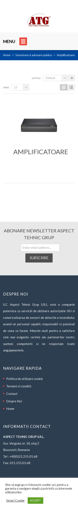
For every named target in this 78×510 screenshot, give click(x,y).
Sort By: (36, 78)
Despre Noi (14, 401)
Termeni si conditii (18, 386)
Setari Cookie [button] (15, 500)
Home (6, 55)
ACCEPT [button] (35, 500)
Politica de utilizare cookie (24, 379)
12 (21, 87)
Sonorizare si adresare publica (33, 55)
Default (57, 78)
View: (6, 87)
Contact (11, 393)
